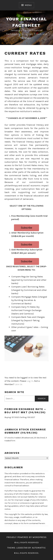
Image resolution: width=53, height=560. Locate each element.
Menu (28, 5)
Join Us (18, 384)
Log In (30, 381)
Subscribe (26, 227)
